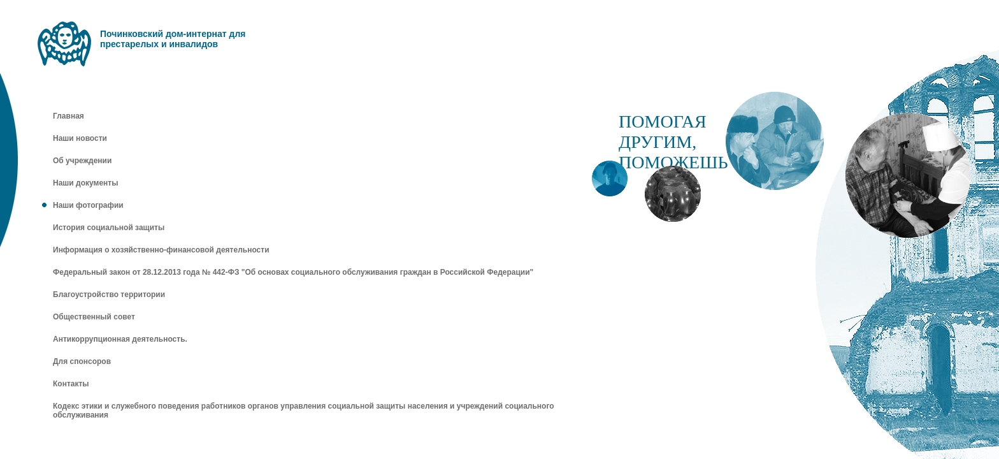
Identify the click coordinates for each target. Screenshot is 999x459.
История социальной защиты (108, 227)
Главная (68, 116)
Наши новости (80, 138)
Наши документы (85, 182)
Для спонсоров (82, 361)
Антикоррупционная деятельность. (120, 339)
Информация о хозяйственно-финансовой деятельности (161, 249)
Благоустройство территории (109, 294)
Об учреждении (82, 160)
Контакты (71, 383)
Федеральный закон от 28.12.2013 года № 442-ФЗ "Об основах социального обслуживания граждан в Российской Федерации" (293, 272)
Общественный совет (94, 316)
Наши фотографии (88, 205)
